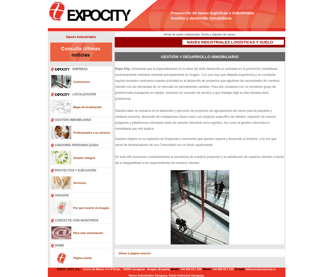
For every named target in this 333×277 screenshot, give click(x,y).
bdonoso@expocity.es (261, 269)
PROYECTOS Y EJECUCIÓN (75, 170)
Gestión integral (84, 157)
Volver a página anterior (135, 253)
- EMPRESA (71, 69)
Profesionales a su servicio (91, 132)
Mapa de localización (87, 107)
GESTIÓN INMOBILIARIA (73, 120)
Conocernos (81, 81)
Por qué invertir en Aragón (91, 208)
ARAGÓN (62, 195)
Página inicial (82, 258)
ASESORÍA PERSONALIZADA (77, 145)
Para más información (88, 233)
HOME (59, 245)
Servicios (79, 182)
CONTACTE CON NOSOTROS (77, 220)
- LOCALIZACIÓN (75, 94)
